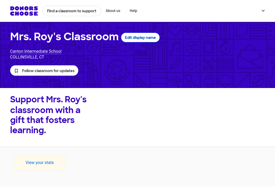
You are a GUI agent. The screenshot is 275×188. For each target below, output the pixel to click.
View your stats (39, 162)
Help (133, 11)
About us (113, 11)
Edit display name (140, 37)
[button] (44, 70)
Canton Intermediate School (36, 51)
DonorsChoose (24, 11)
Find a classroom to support (71, 11)
